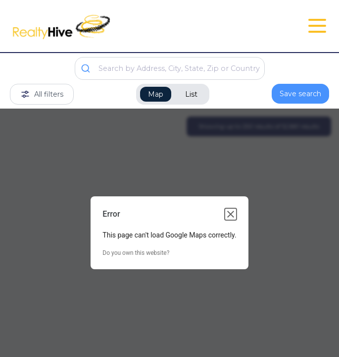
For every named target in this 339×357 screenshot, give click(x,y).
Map (155, 94)
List (191, 94)
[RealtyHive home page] (116, 26)
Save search (300, 93)
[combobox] (170, 68)
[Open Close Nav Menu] (317, 26)
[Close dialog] (231, 214)
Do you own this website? (135, 252)
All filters (41, 94)
